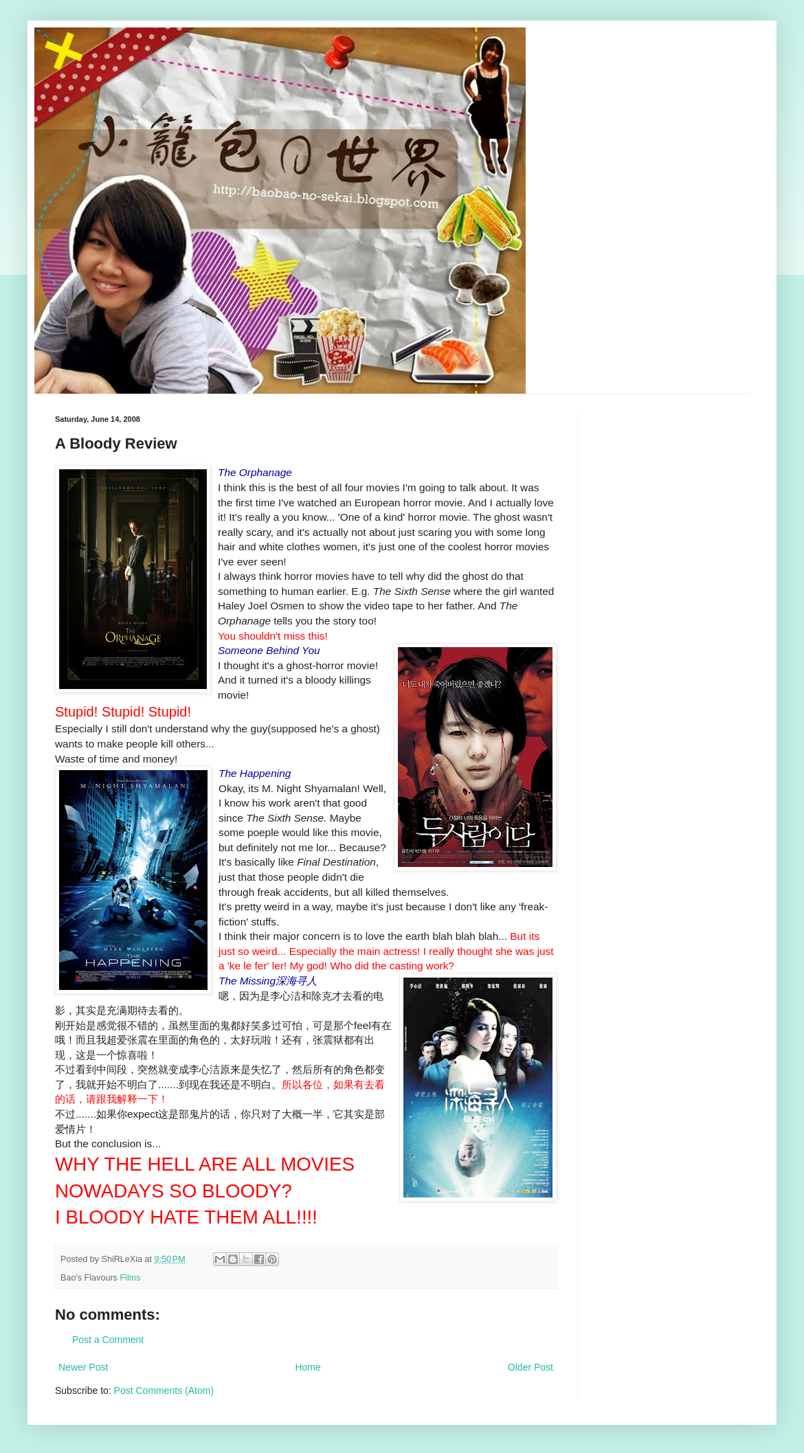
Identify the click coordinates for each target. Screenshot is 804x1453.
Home (307, 1367)
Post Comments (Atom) (164, 1390)
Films (130, 1278)
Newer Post (83, 1367)
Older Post (530, 1367)
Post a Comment (108, 1339)
